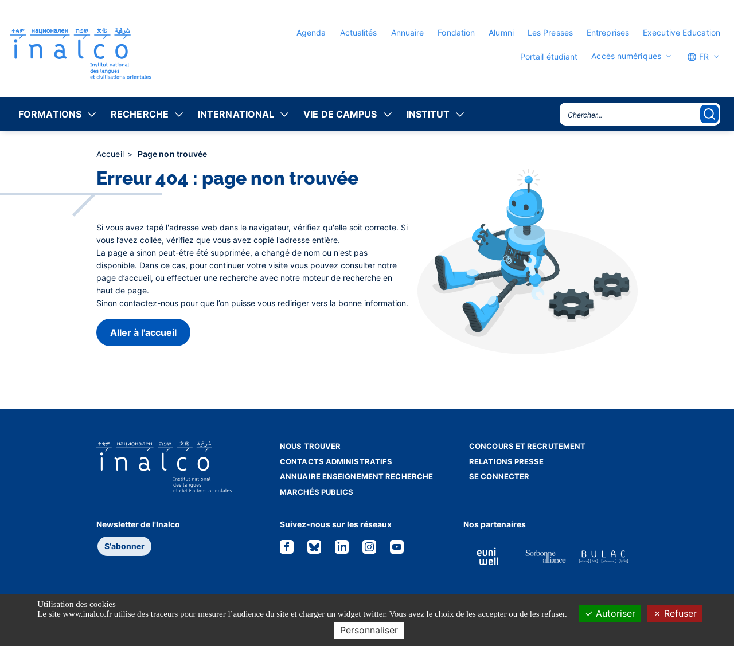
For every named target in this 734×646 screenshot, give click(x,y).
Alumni (501, 32)
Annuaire (407, 32)
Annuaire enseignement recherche (356, 476)
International (236, 114)
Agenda (311, 32)
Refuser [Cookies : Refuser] (675, 613)
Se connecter (499, 476)
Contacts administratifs (336, 461)
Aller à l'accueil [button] (143, 332)
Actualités (358, 32)
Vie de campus (340, 114)
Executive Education (681, 32)
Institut (428, 114)
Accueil (111, 154)
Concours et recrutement (527, 446)
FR (698, 57)
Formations (49, 114)
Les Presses (550, 32)
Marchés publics (317, 491)
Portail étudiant (549, 56)
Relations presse (506, 461)
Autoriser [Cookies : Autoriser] (610, 613)
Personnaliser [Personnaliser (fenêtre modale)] (369, 630)
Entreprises (608, 32)
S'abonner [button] (124, 546)
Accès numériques (626, 56)
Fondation (456, 32)
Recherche (140, 114)
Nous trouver (310, 446)
